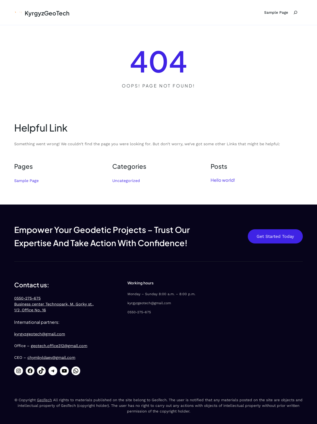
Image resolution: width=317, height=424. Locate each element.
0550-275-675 (27, 298)
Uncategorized (126, 180)
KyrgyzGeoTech (47, 13)
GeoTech (44, 400)
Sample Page (276, 12)
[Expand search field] (295, 12)
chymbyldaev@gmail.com (51, 357)
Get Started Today (275, 236)
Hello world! (223, 180)
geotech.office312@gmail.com (59, 345)
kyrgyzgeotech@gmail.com (39, 334)
